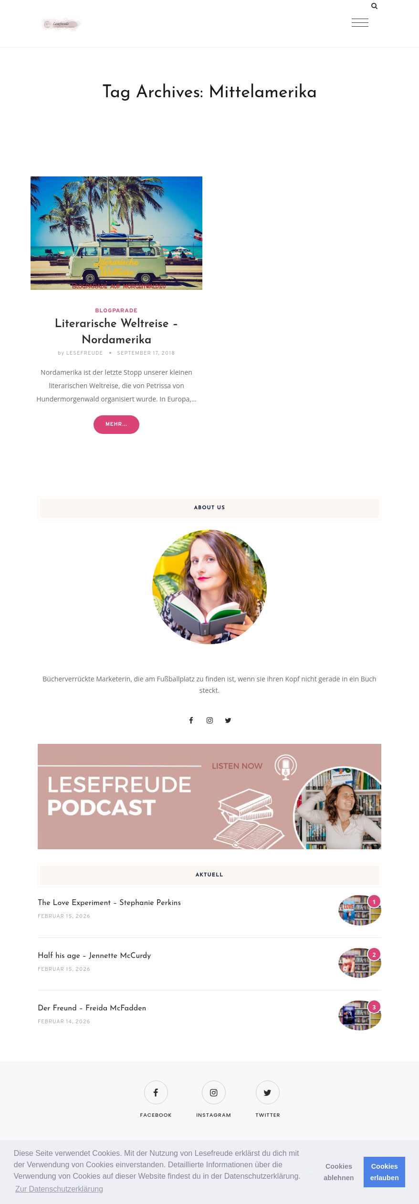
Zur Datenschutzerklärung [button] (59, 1189)
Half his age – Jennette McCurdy (94, 956)
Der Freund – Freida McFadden (92, 1008)
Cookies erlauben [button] (384, 1172)
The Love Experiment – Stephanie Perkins (109, 903)
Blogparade (116, 311)
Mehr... (116, 424)
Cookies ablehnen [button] (339, 1172)
